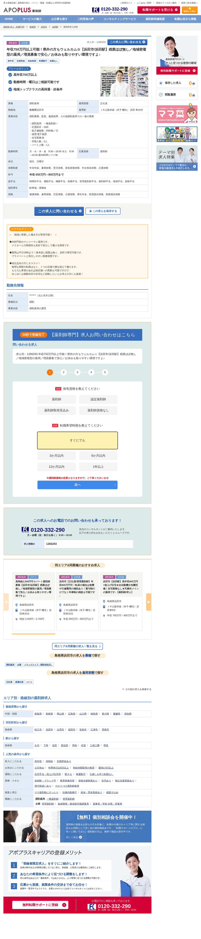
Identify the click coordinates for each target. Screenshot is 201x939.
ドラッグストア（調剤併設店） (38, 665)
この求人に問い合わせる (125, 42)
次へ (77, 484)
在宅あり (106, 780)
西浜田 (64, 745)
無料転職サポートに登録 (40, 905)
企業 (19, 665)
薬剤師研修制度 (155, 19)
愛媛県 (116, 713)
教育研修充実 (67, 780)
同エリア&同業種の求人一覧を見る (76, 646)
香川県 (105, 713)
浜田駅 (55, 27)
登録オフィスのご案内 (166, 3)
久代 (37, 745)
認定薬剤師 (98, 399)
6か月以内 (98, 455)
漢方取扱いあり (43, 786)
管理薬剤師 (69, 799)
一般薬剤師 (53, 799)
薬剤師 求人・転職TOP (14, 27)
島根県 (33, 27)
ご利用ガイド (126, 3)
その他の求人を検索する (138, 689)
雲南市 (105, 729)
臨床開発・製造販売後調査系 (73, 803)
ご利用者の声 (85, 19)
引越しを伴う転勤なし (101, 774)
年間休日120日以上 (58, 767)
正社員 (9, 682)
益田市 (71, 729)
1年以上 (98, 466)
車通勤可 (81, 774)
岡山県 (60, 713)
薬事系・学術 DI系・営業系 (107, 803)
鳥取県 (38, 713)
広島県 (71, 713)
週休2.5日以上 (106, 767)
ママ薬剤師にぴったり (46, 792)
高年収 (38, 761)
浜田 (54, 745)
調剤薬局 (10, 665)
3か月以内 (57, 455)
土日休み (39, 767)
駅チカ (68, 774)
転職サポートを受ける (158, 9)
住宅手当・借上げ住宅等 (48, 774)
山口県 (83, 713)
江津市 (94, 729)
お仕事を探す (59, 19)
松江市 (38, 729)
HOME (9, 19)
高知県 (128, 713)
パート (29, 682)
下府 (45, 745)
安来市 (83, 729)
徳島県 (94, 713)
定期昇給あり (64, 761)
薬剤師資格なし (98, 410)
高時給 (49, 761)
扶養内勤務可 (70, 792)
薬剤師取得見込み (56, 410)
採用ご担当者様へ (189, 3)
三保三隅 (94, 745)
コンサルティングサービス (119, 19)
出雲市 (60, 729)
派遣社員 (19, 682)
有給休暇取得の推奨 (83, 767)
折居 (83, 745)
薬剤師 (56, 399)
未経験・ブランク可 (45, 780)
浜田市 (44, 27)
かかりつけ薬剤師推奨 (67, 786)
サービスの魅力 (32, 19)
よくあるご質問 (144, 3)
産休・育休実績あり (91, 792)
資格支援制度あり (87, 780)
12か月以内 (56, 466)
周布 (74, 745)
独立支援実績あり (124, 780)
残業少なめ (112, 792)
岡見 (106, 745)
